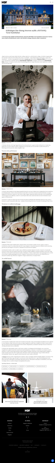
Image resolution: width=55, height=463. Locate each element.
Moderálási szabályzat (13, 445)
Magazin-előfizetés (27, 423)
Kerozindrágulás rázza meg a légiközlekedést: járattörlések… (40, 402)
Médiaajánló (36, 445)
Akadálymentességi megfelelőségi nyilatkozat (27, 447)
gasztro (21, 366)
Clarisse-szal (27, 59)
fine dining (13, 368)
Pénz (10, 430)
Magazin (10, 434)
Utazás (9, 428)
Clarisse (4, 356)
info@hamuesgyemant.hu (45, 424)
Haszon (27, 425)
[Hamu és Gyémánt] (4, 2)
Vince (27, 430)
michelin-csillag (41, 366)
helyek (20, 368)
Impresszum (43, 445)
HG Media (30, 442)
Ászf (32, 445)
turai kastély (13, 366)
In (27, 428)
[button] (52, 2)
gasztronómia (30, 366)
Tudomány (9, 425)
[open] (52, 460)
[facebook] (28, 417)
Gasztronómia (9, 432)
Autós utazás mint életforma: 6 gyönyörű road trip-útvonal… (14, 402)
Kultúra (9, 423)
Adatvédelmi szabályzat (24, 445)
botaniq (5, 366)
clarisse (5, 368)
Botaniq (4, 142)
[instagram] (26, 417)
